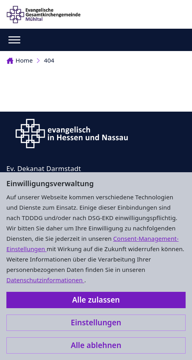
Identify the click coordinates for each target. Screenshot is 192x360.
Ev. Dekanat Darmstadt (43, 168)
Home (19, 60)
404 (49, 60)
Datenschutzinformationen (45, 280)
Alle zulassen (96, 300)
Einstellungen (96, 322)
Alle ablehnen (96, 345)
